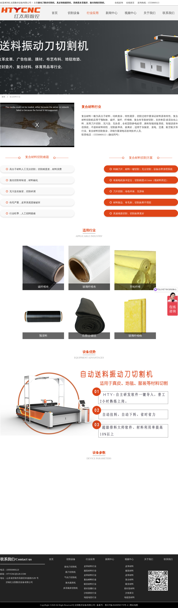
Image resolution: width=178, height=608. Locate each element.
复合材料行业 (15, 97)
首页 (3, 97)
